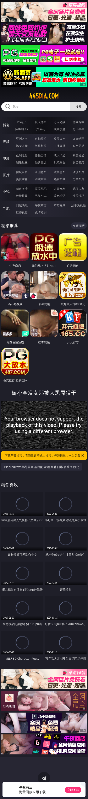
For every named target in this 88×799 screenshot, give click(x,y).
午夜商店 (40, 205)
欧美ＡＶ (59, 139)
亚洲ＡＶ (22, 139)
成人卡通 (59, 155)
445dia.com (44, 96)
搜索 (78, 107)
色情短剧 (40, 212)
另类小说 (40, 196)
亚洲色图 (40, 172)
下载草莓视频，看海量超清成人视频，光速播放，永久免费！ (45, 455)
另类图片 (78, 179)
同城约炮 (22, 205)
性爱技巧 (78, 196)
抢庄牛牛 (78, 129)
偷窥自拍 (22, 172)
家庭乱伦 (40, 189)
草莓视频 (59, 205)
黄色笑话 (59, 196)
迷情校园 (22, 196)
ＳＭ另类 (78, 146)
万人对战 (59, 122)
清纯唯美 (40, 179)
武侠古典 (78, 189)
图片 (6, 175)
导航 (6, 208)
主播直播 (59, 146)
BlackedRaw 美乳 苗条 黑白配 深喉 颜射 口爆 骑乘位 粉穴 (41, 467)
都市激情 (22, 189)
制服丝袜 (22, 162)
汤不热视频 (78, 205)
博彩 (6, 125)
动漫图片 (78, 172)
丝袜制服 (40, 146)
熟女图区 (59, 179)
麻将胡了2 (21, 129)
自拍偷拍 (40, 139)
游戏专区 (78, 122)
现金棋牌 (59, 129)
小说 (6, 191)
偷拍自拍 (40, 155)
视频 (6, 141)
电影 (6, 158)
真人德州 (40, 122)
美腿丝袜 (22, 179)
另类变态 (78, 162)
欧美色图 (59, 172)
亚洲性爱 (22, 155)
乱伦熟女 (59, 162)
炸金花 (40, 129)
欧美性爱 (78, 155)
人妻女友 (59, 189)
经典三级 (40, 162)
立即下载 (73, 790)
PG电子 (22, 122)
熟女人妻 (22, 146)
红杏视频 (22, 212)
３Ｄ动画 (78, 139)
